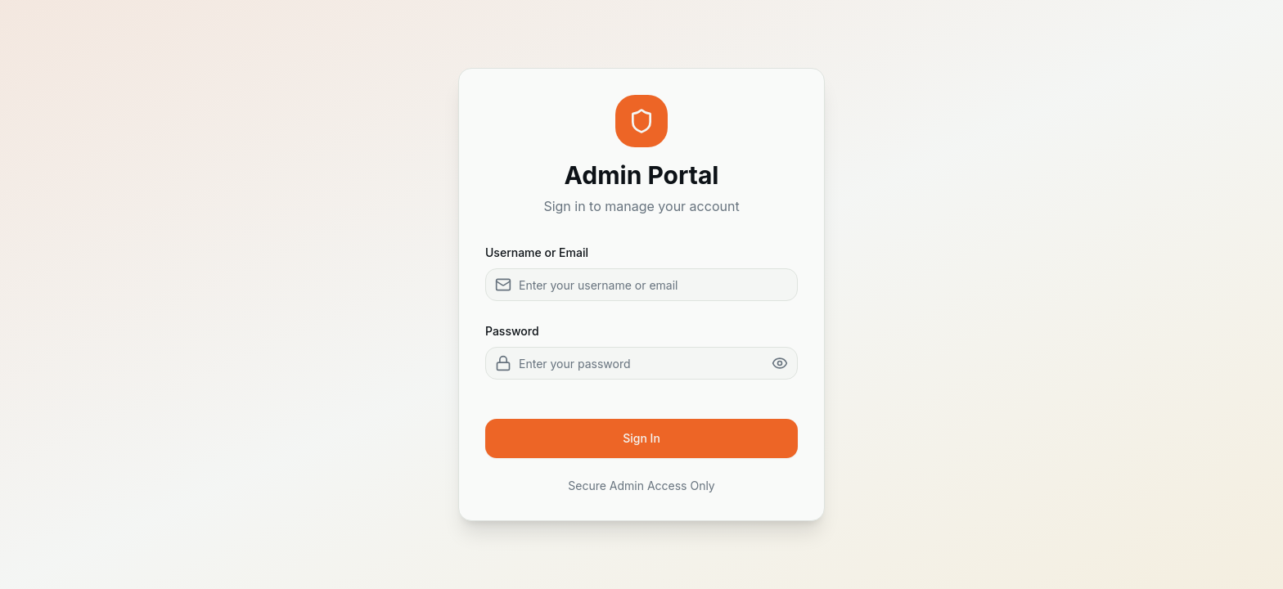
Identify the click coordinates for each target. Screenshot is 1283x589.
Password (512, 331)
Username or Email (536, 252)
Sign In (641, 438)
